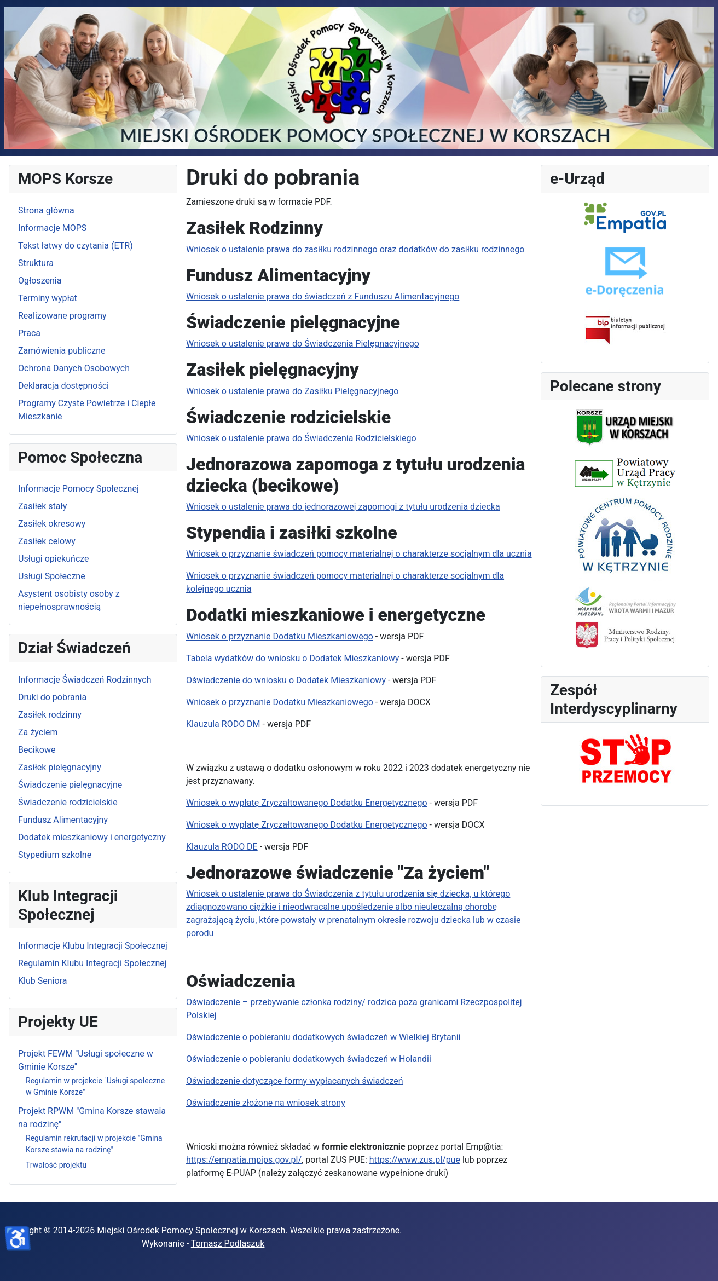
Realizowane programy (62, 315)
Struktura (36, 263)
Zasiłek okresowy (51, 523)
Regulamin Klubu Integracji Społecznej (92, 963)
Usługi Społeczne (51, 576)
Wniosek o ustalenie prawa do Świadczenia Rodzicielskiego (301, 438)
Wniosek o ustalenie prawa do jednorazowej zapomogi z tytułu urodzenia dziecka (343, 506)
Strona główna (46, 210)
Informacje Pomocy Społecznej (78, 488)
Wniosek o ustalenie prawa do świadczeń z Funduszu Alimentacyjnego (322, 296)
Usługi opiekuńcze (53, 558)
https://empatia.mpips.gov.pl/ (244, 1160)
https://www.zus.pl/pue (414, 1160)
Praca (29, 333)
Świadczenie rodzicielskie (68, 802)
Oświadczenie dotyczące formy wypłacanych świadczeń (294, 1081)
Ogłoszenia (39, 280)
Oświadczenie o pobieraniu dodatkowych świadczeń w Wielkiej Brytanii (323, 1037)
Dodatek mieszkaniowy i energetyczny (92, 837)
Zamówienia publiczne (61, 350)
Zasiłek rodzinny (50, 714)
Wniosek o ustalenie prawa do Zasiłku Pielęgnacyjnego (292, 391)
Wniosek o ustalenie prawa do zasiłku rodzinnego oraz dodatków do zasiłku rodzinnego (355, 249)
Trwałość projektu (56, 1165)
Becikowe (36, 750)
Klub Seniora (42, 981)
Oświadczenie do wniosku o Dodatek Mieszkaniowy (286, 680)
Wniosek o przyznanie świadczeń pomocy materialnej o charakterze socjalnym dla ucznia (359, 554)
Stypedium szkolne (54, 855)
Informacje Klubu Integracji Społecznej (92, 945)
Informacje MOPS (52, 228)
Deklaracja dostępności (63, 385)
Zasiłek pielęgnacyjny (59, 767)
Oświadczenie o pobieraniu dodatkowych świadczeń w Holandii (308, 1059)
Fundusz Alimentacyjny (63, 820)
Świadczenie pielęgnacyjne (70, 785)
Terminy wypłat (47, 298)
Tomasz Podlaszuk (228, 1243)
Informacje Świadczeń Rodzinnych (84, 679)
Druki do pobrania (52, 697)
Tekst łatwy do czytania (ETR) (75, 245)
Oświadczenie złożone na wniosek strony (265, 1103)
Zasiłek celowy (47, 541)
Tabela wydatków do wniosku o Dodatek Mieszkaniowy (292, 658)
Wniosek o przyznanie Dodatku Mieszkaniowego (279, 636)
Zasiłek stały (42, 506)
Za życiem (37, 732)
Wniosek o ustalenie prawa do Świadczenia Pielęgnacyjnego (302, 343)
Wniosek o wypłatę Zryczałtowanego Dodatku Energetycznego (306, 803)
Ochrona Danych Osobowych (74, 368)
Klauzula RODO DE (222, 846)
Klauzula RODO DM (223, 724)
